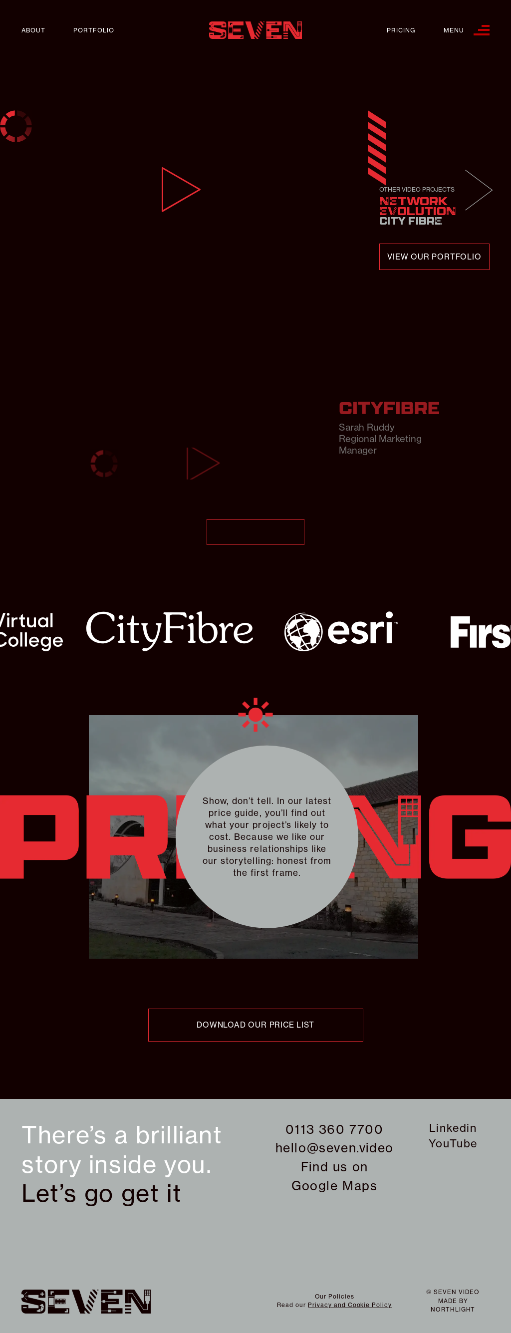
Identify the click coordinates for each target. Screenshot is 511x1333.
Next (479, 190)
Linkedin (453, 1128)
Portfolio (93, 30)
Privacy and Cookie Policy (350, 1305)
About (33, 30)
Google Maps (334, 1186)
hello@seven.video (334, 1148)
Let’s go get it (101, 1193)
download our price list (255, 1025)
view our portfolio (434, 257)
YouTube (453, 1143)
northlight (453, 1309)
